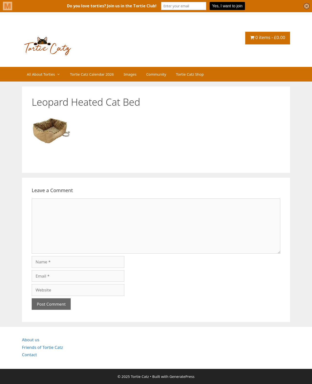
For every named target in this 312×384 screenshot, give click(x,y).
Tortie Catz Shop (190, 74)
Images (130, 74)
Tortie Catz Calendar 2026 (92, 74)
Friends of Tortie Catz (42, 347)
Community (156, 74)
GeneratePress (182, 376)
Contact (29, 354)
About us (30, 339)
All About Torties (46, 74)
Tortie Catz (51, 28)
